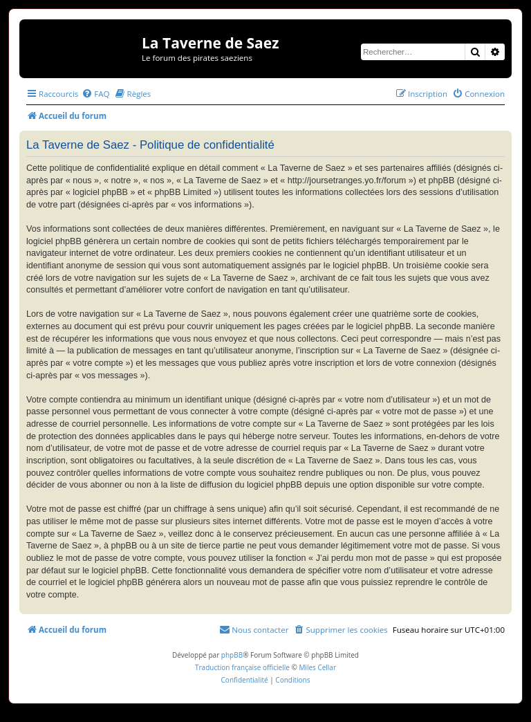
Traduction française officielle (242, 667)
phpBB (232, 655)
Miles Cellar (317, 667)
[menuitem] (95, 93)
